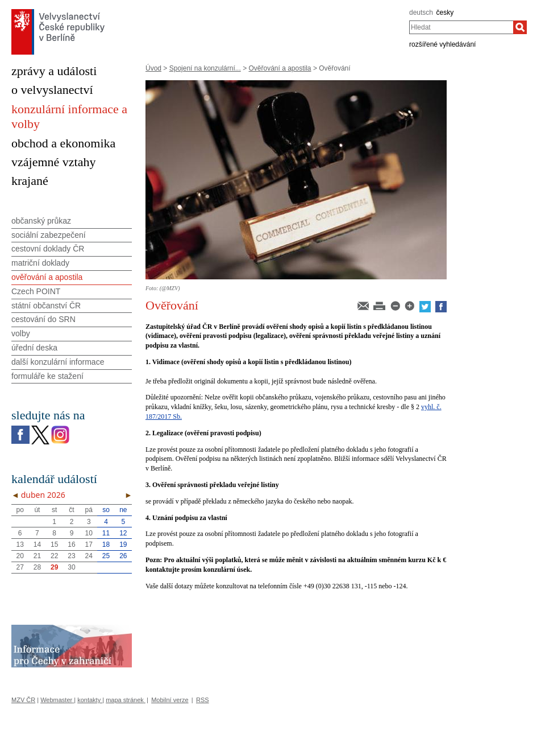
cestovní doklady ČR (47, 248)
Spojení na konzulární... (205, 68)
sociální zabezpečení (48, 235)
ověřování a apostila (46, 277)
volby (20, 333)
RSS (202, 699)
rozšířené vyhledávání (442, 44)
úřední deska (34, 347)
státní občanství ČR (46, 305)
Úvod (153, 68)
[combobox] (461, 27)
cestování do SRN (43, 319)
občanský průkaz (41, 220)
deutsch (421, 13)
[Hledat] (520, 27)
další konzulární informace (57, 361)
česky (445, 13)
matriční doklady (40, 262)
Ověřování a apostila (279, 68)
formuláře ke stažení (47, 376)
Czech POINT (35, 291)
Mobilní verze (169, 699)
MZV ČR (23, 699)
